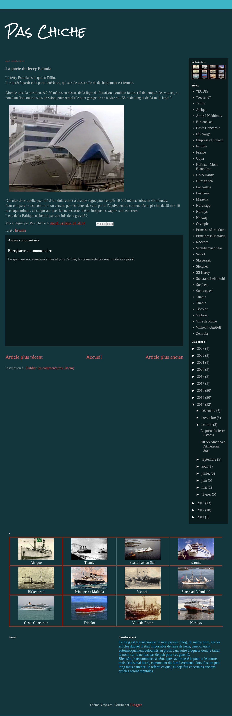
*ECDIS (202, 91)
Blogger (136, 705)
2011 (201, 517)
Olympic (202, 224)
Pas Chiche (45, 31)
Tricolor (202, 309)
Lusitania (202, 193)
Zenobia (202, 333)
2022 (201, 355)
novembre (209, 418)
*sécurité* (203, 97)
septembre (209, 459)
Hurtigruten (204, 181)
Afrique (201, 110)
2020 (201, 369)
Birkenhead (204, 122)
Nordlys (202, 211)
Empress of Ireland (209, 140)
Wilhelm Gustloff (208, 327)
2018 (201, 376)
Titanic (201, 303)
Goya (200, 158)
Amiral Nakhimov (209, 116)
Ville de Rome (206, 321)
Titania (201, 297)
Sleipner (202, 266)
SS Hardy (203, 272)
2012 (201, 510)
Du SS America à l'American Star (213, 446)
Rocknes (202, 242)
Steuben (202, 285)
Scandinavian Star (209, 248)
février (206, 494)
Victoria (202, 315)
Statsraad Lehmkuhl (210, 279)
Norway (202, 218)
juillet (206, 473)
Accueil (94, 357)
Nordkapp (203, 205)
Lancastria (203, 187)
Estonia (20, 230)
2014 (201, 404)
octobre (207, 425)
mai (204, 487)
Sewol (200, 254)
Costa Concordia (208, 128)
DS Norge (203, 134)
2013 (201, 503)
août (204, 466)
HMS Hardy (205, 175)
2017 (201, 383)
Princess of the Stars (210, 230)
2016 (201, 390)
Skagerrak (203, 260)
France (201, 152)
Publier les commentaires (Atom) (50, 368)
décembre (208, 411)
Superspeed (204, 291)
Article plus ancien (164, 357)
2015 (201, 397)
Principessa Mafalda (210, 236)
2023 (201, 348)
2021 (201, 362)
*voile (200, 103)
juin (204, 480)
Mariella (202, 199)
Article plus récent (24, 357)
